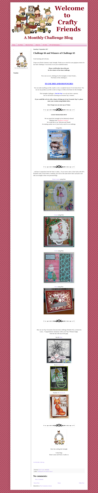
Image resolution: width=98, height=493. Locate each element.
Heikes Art (61, 365)
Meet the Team (29, 44)
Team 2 (51, 471)
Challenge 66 (40, 471)
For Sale (45, 44)
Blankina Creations (63, 120)
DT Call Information (54, 44)
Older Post (81, 483)
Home (13, 44)
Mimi (60, 337)
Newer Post (36, 483)
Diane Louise (55, 179)
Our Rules (20, 44)
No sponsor (46, 471)
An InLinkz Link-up (38, 462)
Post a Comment (39, 479)
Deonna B (62, 392)
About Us (37, 44)
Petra (56, 286)
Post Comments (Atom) (46, 486)
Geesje (56, 215)
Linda (55, 251)
